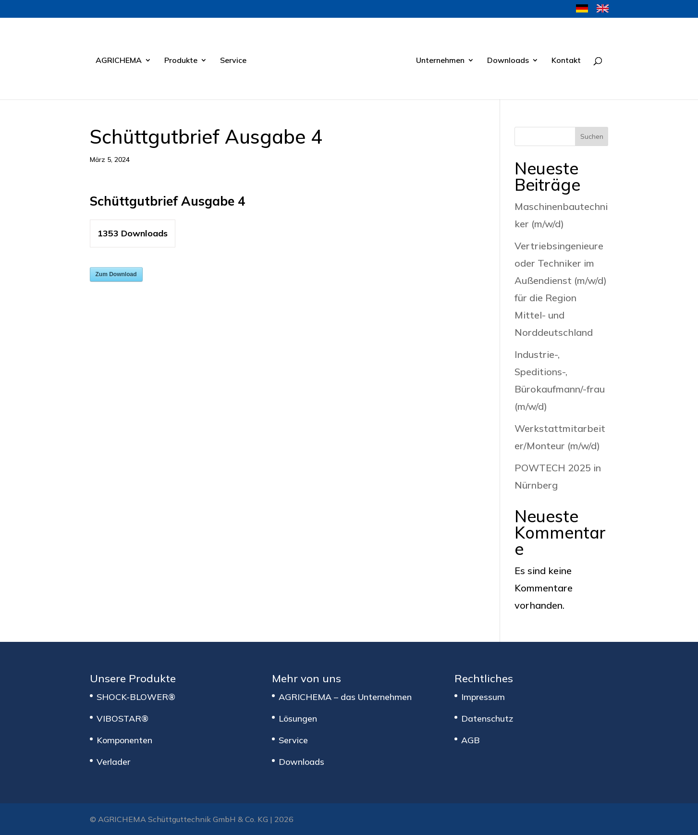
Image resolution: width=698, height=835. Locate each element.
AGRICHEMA (119, 61)
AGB (470, 740)
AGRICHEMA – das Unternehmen (345, 696)
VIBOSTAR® (122, 718)
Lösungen (298, 718)
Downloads (508, 61)
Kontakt (566, 61)
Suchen (591, 136)
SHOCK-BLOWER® (136, 696)
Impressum (483, 696)
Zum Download (116, 274)
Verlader (113, 761)
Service (233, 61)
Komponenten (124, 740)
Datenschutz (487, 718)
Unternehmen (440, 61)
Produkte (180, 61)
